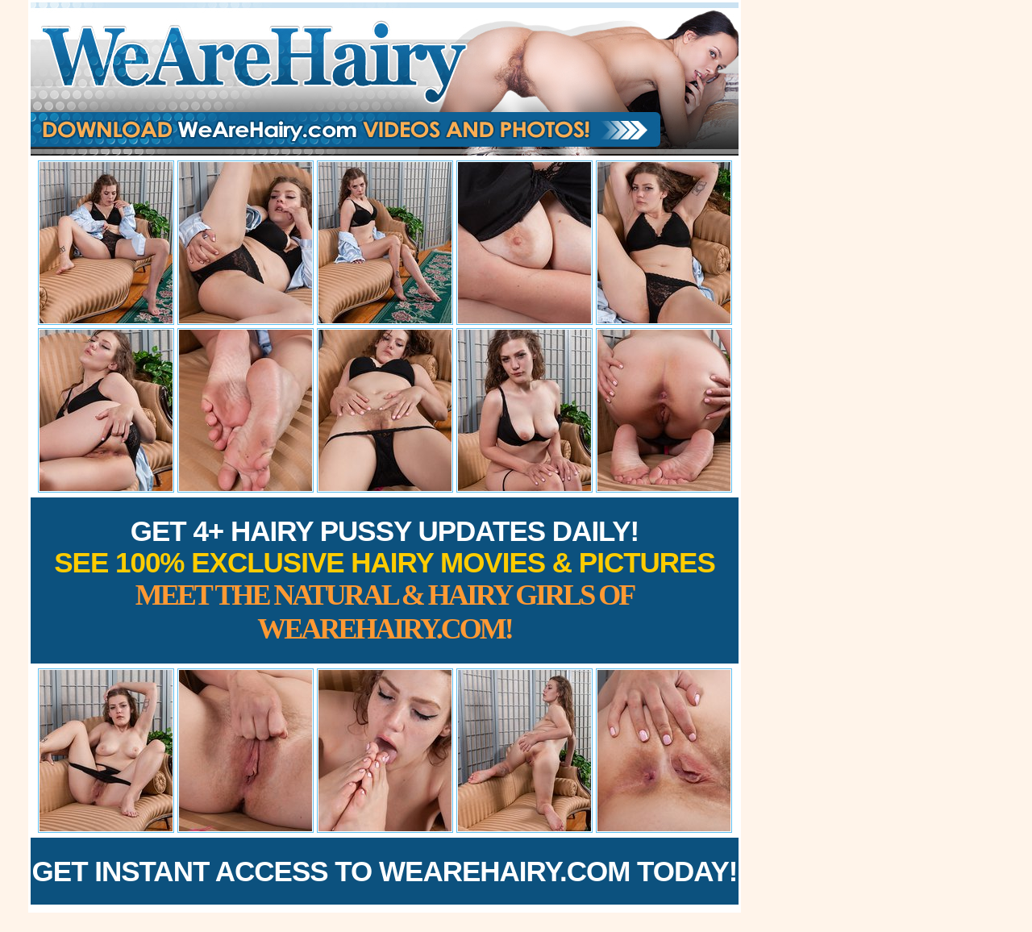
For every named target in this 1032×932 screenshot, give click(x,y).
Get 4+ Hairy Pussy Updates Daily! (384, 580)
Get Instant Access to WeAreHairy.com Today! (385, 871)
